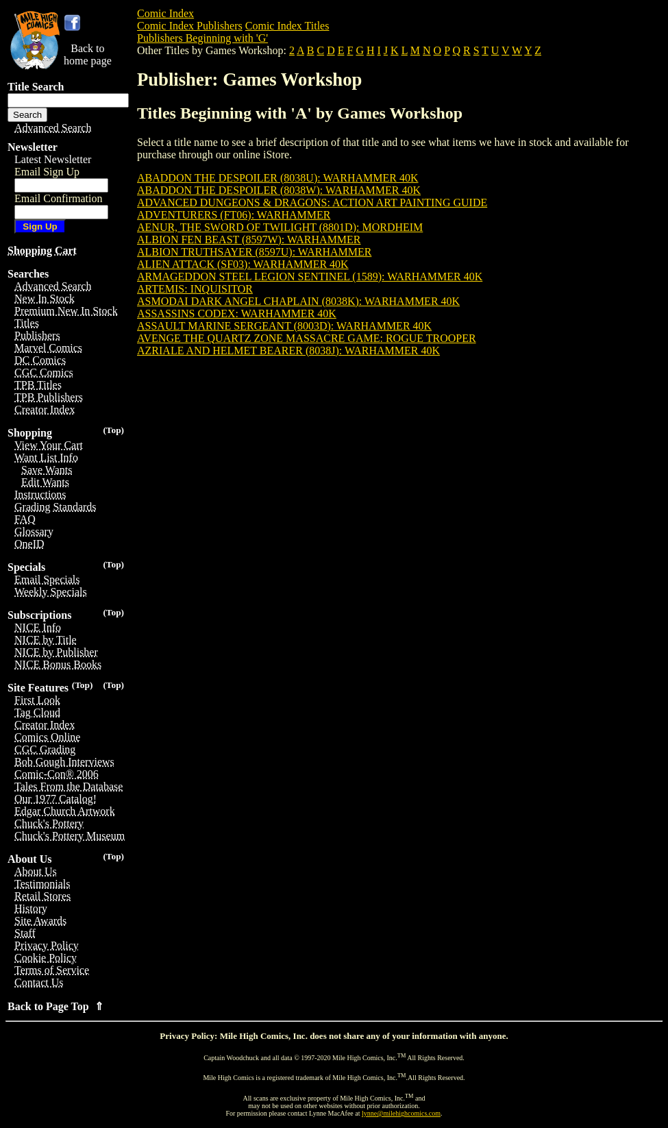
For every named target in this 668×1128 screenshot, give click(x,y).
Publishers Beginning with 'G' (202, 38)
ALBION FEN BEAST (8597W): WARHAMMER (249, 239)
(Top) (113, 430)
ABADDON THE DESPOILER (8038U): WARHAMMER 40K (278, 178)
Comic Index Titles (287, 26)
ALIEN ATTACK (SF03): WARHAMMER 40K (243, 264)
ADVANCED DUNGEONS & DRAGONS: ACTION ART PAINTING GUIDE (312, 202)
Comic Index (165, 13)
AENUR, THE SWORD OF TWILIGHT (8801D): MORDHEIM (280, 227)
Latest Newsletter (52, 159)
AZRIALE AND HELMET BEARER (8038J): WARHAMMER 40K (288, 350)
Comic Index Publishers (190, 26)
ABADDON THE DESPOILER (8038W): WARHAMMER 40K (279, 190)
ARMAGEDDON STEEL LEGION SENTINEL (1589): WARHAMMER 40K (309, 276)
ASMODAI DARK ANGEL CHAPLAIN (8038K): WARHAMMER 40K (298, 301)
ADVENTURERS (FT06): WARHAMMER (233, 215)
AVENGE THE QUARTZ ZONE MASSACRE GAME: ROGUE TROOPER (306, 338)
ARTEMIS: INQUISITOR (195, 289)
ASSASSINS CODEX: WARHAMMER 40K (236, 313)
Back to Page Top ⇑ (55, 1006)
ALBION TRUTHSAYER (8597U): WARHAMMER (254, 252)
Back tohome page (88, 54)
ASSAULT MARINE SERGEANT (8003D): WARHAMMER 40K (284, 326)
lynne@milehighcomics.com (401, 1113)
